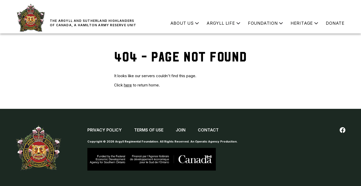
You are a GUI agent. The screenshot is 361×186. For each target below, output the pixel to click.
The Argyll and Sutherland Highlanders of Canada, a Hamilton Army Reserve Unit (93, 23)
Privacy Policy (104, 129)
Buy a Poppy (300, 6)
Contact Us (332, 6)
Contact (208, 129)
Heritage (302, 23)
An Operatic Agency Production (213, 141)
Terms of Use (148, 129)
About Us (182, 23)
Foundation (263, 23)
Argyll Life (221, 23)
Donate (335, 23)
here (128, 85)
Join (269, 6)
